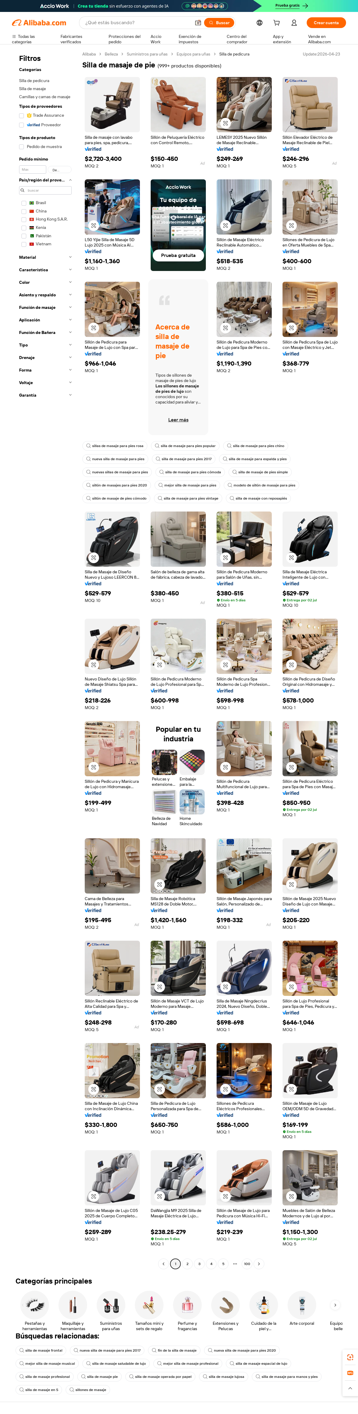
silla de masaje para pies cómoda (190, 472)
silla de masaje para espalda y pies (255, 459)
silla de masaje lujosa (223, 1376)
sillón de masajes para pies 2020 (116, 485)
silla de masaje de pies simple (260, 472)
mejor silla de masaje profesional (187, 1363)
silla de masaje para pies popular (185, 445)
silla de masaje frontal (40, 1350)
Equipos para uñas (193, 54)
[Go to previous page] (163, 1264)
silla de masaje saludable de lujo (116, 1363)
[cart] (277, 23)
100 (247, 1264)
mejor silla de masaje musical (47, 1363)
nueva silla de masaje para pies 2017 (107, 1350)
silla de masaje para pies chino (255, 445)
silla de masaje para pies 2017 (184, 459)
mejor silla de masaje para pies (187, 485)
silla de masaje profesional (44, 1376)
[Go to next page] (259, 1264)
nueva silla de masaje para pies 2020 (242, 1350)
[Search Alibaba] (137, 22)
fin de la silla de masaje (174, 1350)
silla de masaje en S (38, 1389)
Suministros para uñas (147, 54)
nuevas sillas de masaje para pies (117, 472)
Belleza (111, 54)
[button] (198, 22)
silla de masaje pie (99, 1376)
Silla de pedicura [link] (234, 54)
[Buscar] (219, 22)
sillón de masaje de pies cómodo (116, 498)
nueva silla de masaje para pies (115, 459)
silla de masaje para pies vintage (188, 498)
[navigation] (45, 660)
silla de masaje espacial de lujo (258, 1363)
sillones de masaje (88, 1389)
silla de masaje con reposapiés (258, 498)
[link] (350, 1357)
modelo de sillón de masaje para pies (261, 485)
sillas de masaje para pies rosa (114, 445)
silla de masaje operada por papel (160, 1376)
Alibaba (89, 54)
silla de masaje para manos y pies (287, 1376)
